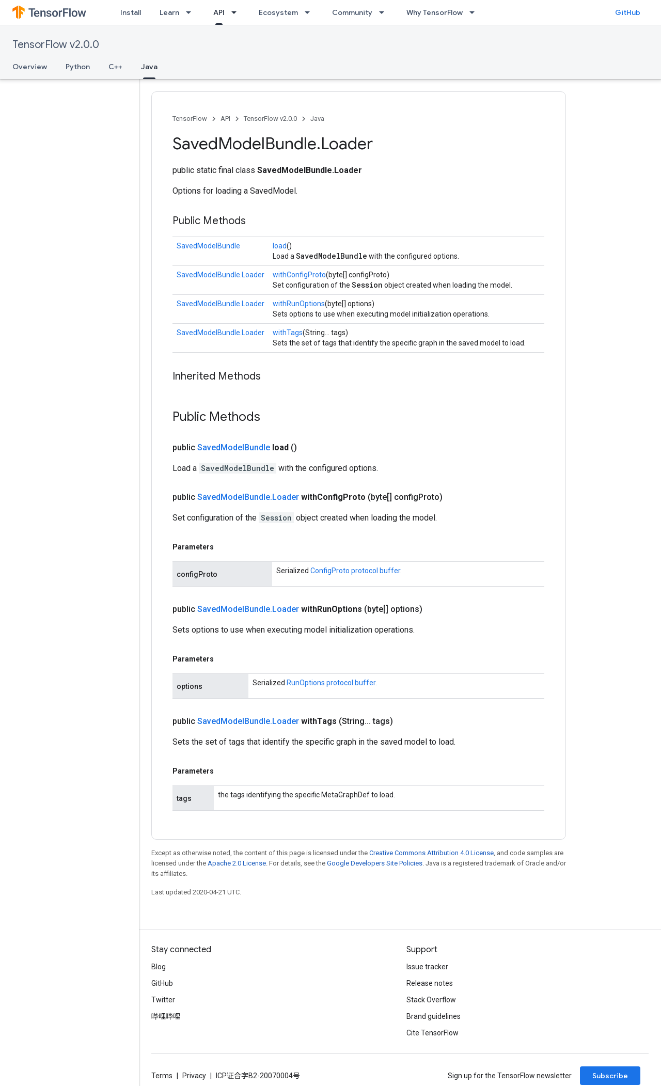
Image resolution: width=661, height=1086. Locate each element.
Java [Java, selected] (149, 66)
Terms (161, 1076)
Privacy (194, 1076)
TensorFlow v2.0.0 (55, 44)
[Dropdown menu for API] (237, 12)
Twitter (163, 1000)
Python (78, 66)
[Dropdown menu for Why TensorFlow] (475, 12)
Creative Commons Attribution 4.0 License (431, 853)
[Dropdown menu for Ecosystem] (310, 12)
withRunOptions (299, 304)
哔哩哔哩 (165, 1016)
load (280, 246)
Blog (158, 967)
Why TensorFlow (434, 12)
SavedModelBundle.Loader (220, 275)
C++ (115, 66)
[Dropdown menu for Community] (384, 12)
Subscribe (610, 1075)
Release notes (429, 983)
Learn (169, 12)
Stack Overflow (431, 1000)
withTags (288, 332)
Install (130, 12)
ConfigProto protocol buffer (355, 570)
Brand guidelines (433, 1016)
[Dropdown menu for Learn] (191, 12)
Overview (29, 66)
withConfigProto (299, 275)
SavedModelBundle (208, 246)
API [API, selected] (219, 12)
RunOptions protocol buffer (331, 683)
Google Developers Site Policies (374, 863)
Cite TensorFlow (432, 1033)
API (225, 118)
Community (352, 12)
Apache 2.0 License (237, 863)
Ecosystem (278, 12)
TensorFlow (189, 118)
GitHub (627, 12)
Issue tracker (427, 967)
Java (317, 118)
